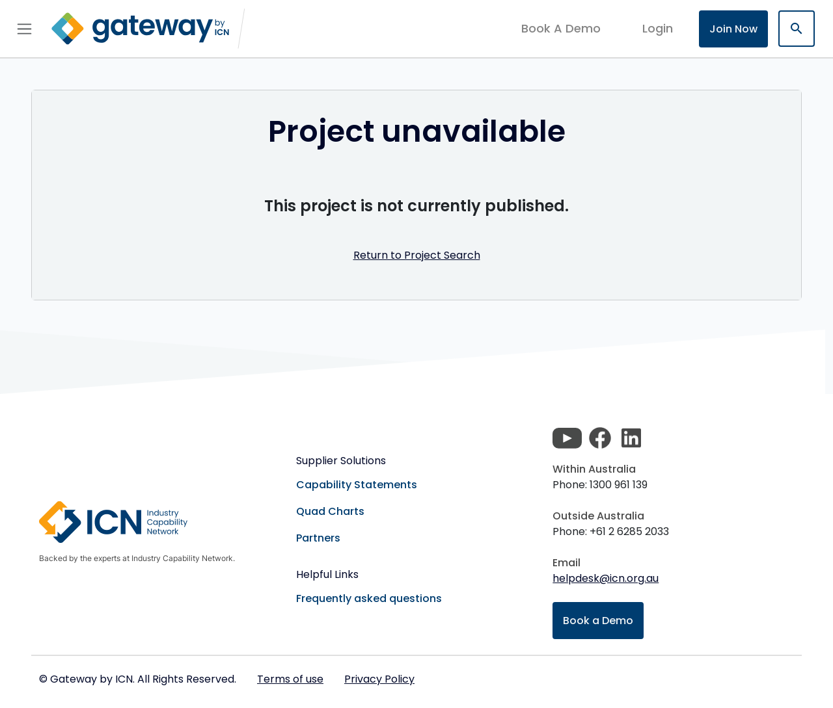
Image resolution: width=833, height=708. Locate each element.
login (657, 28)
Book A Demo (561, 28)
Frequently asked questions (369, 598)
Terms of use (290, 679)
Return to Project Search (416, 255)
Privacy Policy (379, 679)
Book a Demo (598, 620)
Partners (318, 538)
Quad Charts (330, 511)
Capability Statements (356, 484)
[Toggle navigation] (24, 28)
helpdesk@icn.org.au (606, 578)
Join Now (733, 28)
